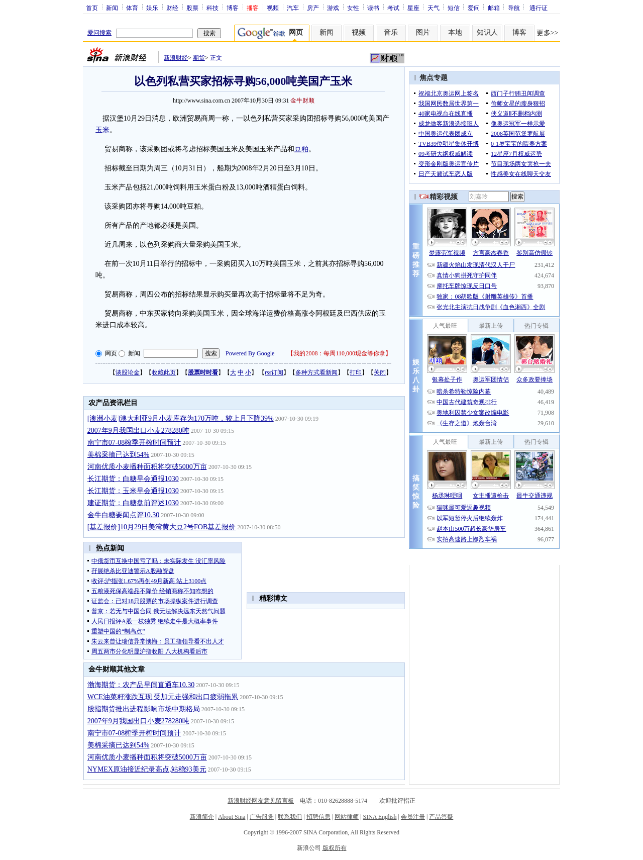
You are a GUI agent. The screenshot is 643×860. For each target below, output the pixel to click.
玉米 (102, 130)
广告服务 (262, 816)
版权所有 (335, 847)
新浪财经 (176, 57)
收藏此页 (164, 372)
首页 (92, 8)
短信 (454, 8)
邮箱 (494, 8)
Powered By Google (250, 353)
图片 (423, 32)
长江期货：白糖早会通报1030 (133, 479)
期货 (199, 57)
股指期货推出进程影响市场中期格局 (143, 709)
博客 (233, 8)
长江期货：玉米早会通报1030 (133, 491)
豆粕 (301, 149)
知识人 (487, 32)
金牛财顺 (302, 100)
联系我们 (290, 816)
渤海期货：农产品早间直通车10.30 (141, 685)
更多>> (548, 33)
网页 (111, 353)
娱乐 (152, 8)
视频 (273, 8)
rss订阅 (274, 372)
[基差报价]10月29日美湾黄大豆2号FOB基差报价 (161, 527)
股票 (192, 8)
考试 (393, 8)
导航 (514, 8)
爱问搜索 (99, 32)
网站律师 (347, 816)
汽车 (293, 8)
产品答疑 (441, 816)
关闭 (380, 372)
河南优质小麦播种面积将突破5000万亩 (147, 466)
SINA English (379, 816)
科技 (212, 8)
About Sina (231, 816)
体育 (132, 8)
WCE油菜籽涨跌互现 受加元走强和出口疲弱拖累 (163, 697)
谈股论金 (128, 372)
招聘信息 (318, 816)
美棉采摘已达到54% (118, 454)
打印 (356, 372)
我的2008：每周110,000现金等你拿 (339, 353)
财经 (172, 8)
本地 (455, 32)
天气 (433, 8)
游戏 (333, 8)
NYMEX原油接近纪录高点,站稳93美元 (146, 769)
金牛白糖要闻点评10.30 (123, 515)
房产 (313, 8)
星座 (413, 8)
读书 (373, 8)
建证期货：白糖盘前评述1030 (133, 503)
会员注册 (413, 816)
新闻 (112, 8)
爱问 (474, 8)
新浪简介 (202, 816)
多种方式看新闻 (316, 372)
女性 (353, 8)
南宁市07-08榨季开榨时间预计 (134, 442)
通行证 (538, 8)
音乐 (391, 32)
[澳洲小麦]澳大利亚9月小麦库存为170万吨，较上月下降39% (180, 418)
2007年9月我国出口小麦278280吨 (138, 430)
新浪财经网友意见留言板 (261, 800)
